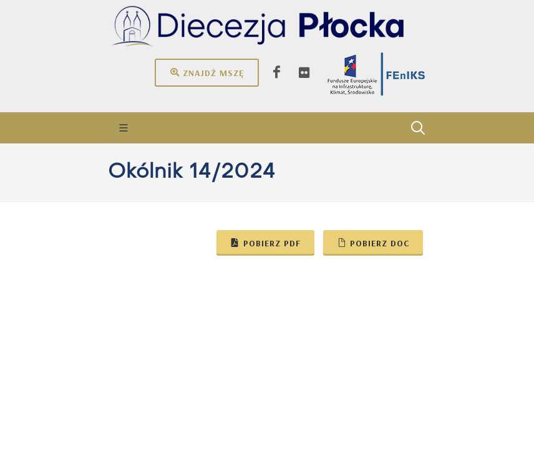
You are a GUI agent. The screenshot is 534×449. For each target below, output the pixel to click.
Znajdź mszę (207, 72)
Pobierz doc (373, 242)
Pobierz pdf (265, 242)
